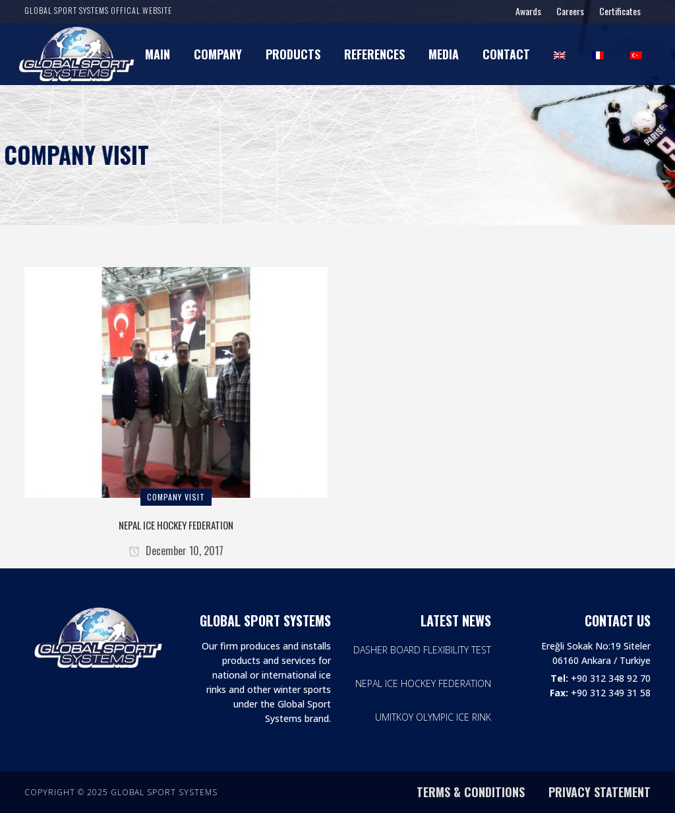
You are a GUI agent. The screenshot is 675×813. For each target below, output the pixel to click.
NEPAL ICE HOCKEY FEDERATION (176, 525)
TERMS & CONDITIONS (471, 791)
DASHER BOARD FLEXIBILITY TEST (422, 650)
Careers (570, 11)
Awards (528, 11)
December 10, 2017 (176, 550)
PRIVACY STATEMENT (599, 791)
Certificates (620, 11)
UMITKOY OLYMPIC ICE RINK (433, 717)
